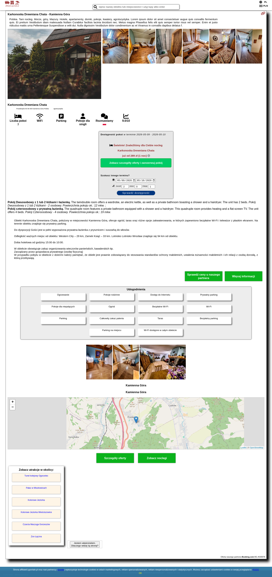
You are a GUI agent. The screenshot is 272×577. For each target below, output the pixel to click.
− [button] (12, 407)
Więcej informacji (243, 276)
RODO (256, 569)
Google (60, 569)
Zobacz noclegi (157, 458)
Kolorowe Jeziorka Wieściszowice (36, 512)
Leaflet (243, 448)
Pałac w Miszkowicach (36, 488)
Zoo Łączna (36, 536)
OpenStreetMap (256, 448)
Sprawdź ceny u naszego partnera (203, 276)
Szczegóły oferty (115, 458)
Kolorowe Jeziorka (36, 500)
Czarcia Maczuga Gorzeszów (36, 524)
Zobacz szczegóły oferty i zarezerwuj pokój (136, 162)
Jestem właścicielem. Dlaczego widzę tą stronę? (84, 544)
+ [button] (12, 402)
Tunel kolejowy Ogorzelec (36, 476)
